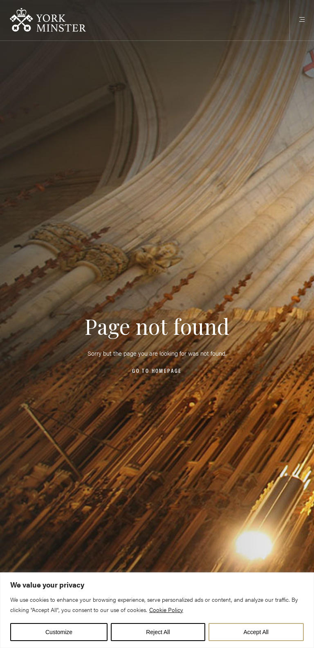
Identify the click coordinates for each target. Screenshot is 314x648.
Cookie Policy (166, 609)
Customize (58, 632)
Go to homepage (157, 370)
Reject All (158, 632)
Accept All (256, 632)
